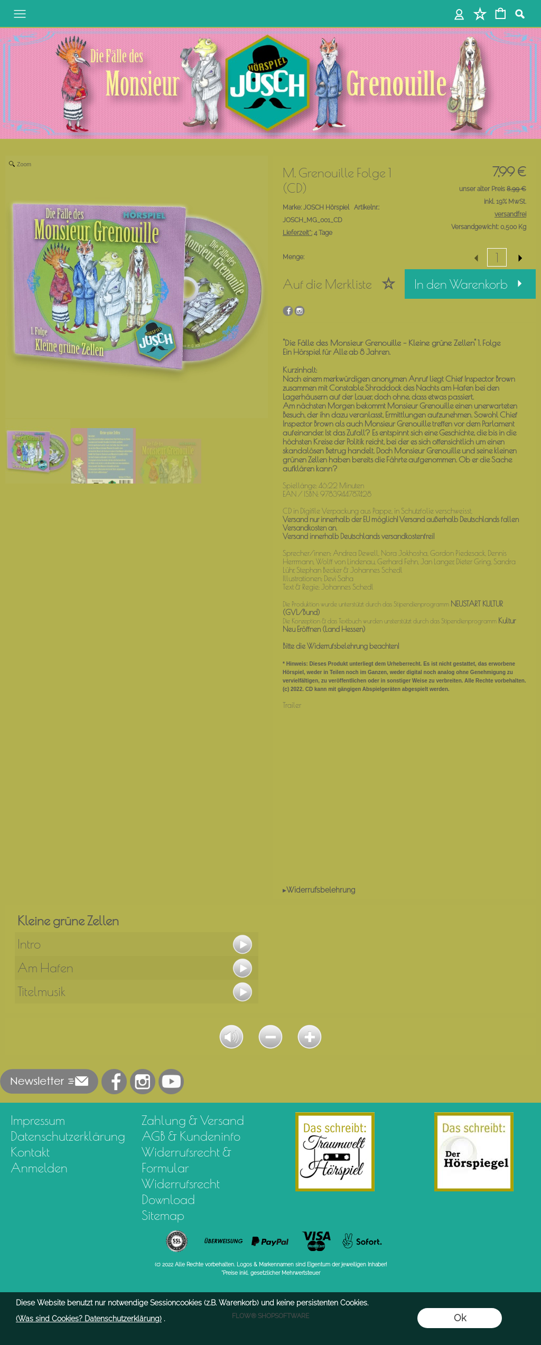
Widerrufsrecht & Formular (186, 1159)
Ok (460, 1317)
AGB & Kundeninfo (191, 1136)
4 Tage (307, 232)
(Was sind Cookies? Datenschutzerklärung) (89, 1318)
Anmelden (39, 1167)
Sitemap (163, 1215)
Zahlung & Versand (193, 1120)
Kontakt (30, 1151)
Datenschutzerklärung (68, 1136)
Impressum (38, 1120)
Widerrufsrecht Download (181, 1191)
